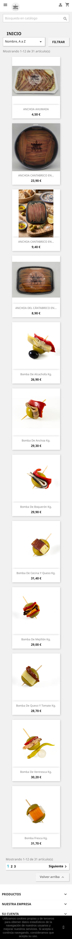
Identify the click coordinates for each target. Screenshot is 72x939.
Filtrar (58, 42)
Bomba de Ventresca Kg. (36, 772)
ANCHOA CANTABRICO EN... (36, 175)
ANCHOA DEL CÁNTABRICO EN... (36, 308)
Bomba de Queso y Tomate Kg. (36, 705)
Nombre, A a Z (24, 41)
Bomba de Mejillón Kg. (36, 639)
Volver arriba (52, 877)
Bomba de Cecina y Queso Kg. (36, 573)
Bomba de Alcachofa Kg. (36, 374)
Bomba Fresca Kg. (36, 838)
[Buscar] (36, 18)
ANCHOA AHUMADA (36, 109)
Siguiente (58, 866)
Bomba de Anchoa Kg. (36, 440)
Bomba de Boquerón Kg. (36, 507)
